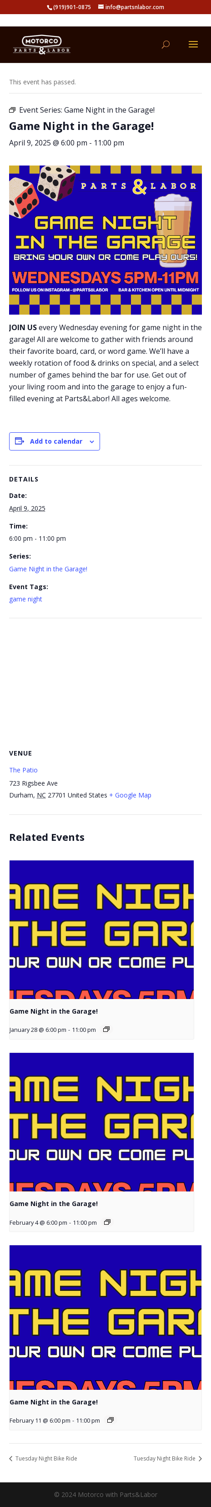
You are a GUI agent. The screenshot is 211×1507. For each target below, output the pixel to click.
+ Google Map (130, 795)
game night (25, 599)
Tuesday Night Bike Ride (45, 1458)
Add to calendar (56, 441)
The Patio (23, 770)
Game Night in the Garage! (48, 568)
